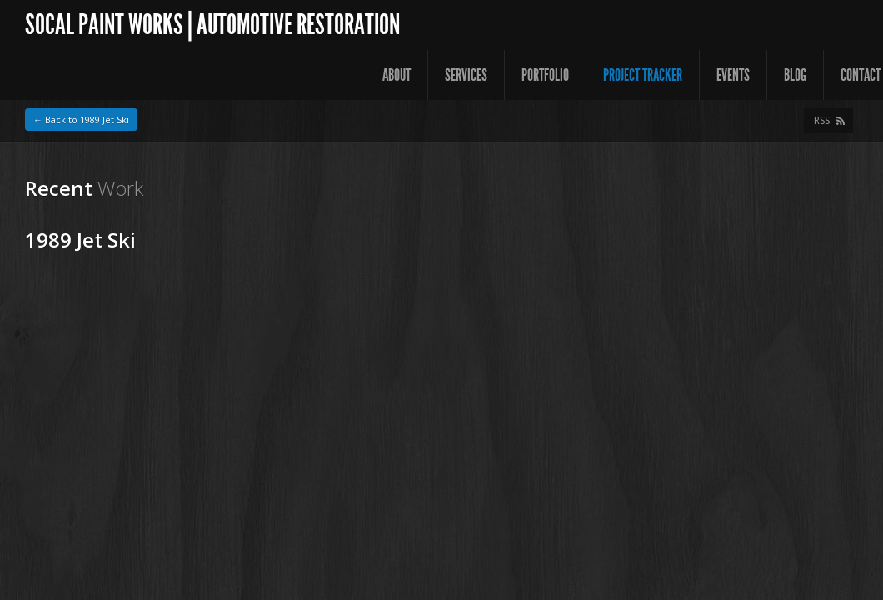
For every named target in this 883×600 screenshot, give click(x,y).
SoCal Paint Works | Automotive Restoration (212, 25)
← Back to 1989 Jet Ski (81, 119)
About (396, 75)
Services (466, 75)
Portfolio (545, 75)
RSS (822, 120)
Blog (795, 75)
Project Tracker (642, 75)
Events (733, 75)
